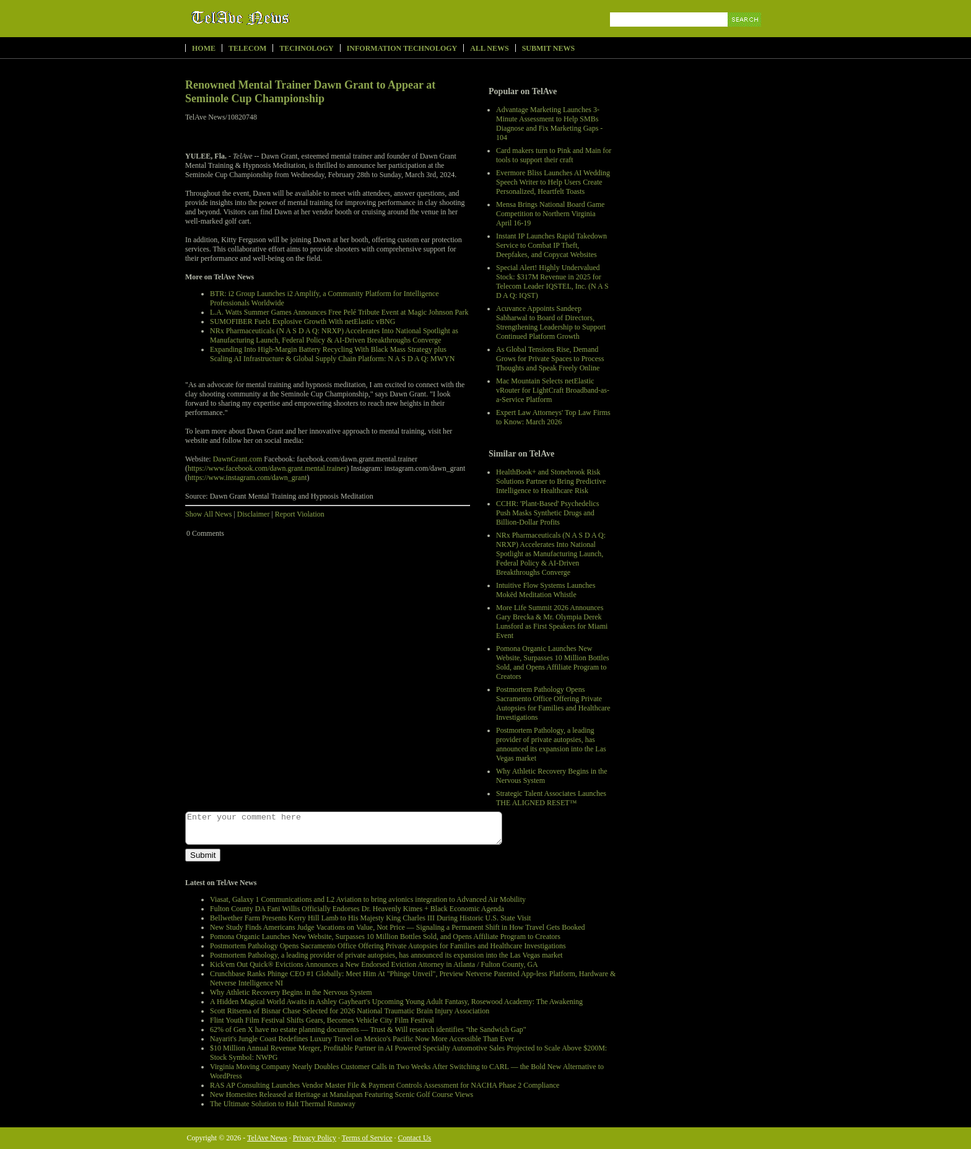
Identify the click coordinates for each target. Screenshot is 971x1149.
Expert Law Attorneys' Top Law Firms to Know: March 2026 (553, 417)
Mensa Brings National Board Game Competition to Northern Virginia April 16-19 (550, 213)
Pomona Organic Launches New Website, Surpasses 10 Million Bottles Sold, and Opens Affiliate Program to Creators (552, 662)
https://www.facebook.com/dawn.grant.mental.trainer (267, 468)
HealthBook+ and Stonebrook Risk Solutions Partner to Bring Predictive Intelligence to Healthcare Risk (551, 481)
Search (745, 34)
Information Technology (402, 48)
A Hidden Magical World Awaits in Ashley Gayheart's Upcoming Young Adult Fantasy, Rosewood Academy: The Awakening (396, 1001)
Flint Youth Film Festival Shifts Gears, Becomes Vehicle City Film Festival (322, 1020)
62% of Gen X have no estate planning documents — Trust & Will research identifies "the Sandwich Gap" (368, 1029)
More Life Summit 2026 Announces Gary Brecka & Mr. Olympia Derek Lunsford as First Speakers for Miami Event (551, 621)
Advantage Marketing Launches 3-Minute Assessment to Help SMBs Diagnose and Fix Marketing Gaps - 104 (549, 123)
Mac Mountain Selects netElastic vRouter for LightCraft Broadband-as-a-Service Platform (552, 390)
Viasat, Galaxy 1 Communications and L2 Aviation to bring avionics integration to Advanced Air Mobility (368, 899)
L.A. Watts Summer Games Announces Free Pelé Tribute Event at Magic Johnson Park (339, 312)
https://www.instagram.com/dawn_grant (247, 477)
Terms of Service (367, 1138)
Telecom (247, 48)
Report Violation (299, 514)
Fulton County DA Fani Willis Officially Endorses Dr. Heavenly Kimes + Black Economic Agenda (357, 908)
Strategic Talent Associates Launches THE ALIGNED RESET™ (551, 798)
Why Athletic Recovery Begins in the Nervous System (291, 992)
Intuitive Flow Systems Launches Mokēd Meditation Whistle (545, 590)
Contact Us (415, 1138)
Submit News (548, 48)
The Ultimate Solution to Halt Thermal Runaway (282, 1103)
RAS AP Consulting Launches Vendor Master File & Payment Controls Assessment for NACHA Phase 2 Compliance (384, 1085)
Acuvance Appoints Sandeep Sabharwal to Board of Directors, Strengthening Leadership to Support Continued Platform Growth (551, 322)
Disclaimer (253, 514)
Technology (306, 48)
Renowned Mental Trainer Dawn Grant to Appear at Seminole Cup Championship (310, 92)
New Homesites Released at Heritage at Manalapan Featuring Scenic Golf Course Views (341, 1094)
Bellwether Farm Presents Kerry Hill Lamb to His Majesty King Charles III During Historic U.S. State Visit (370, 918)
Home (204, 48)
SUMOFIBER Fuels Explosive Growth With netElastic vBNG (302, 321)
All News (489, 48)
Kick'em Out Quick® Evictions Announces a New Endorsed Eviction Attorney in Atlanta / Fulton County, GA (374, 964)
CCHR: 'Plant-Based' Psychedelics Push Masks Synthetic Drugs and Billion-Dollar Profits (547, 512)
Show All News (208, 514)
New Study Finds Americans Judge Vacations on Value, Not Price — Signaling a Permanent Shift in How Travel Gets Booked (397, 927)
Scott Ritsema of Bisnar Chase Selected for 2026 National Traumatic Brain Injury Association (349, 1011)
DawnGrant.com (238, 459)
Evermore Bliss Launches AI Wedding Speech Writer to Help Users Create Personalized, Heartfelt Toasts (553, 182)
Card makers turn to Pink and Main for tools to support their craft (553, 155)
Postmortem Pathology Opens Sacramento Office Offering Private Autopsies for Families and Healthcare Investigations (553, 703)
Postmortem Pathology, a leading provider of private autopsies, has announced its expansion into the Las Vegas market (551, 744)
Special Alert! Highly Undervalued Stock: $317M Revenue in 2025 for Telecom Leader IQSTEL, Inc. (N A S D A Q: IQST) (552, 281)
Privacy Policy (314, 1138)
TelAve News (276, 18)
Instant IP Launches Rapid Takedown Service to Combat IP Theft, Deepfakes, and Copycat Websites (551, 245)
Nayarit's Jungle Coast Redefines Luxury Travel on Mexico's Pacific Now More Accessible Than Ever (362, 1038)
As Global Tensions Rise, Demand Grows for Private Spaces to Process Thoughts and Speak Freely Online (550, 358)
